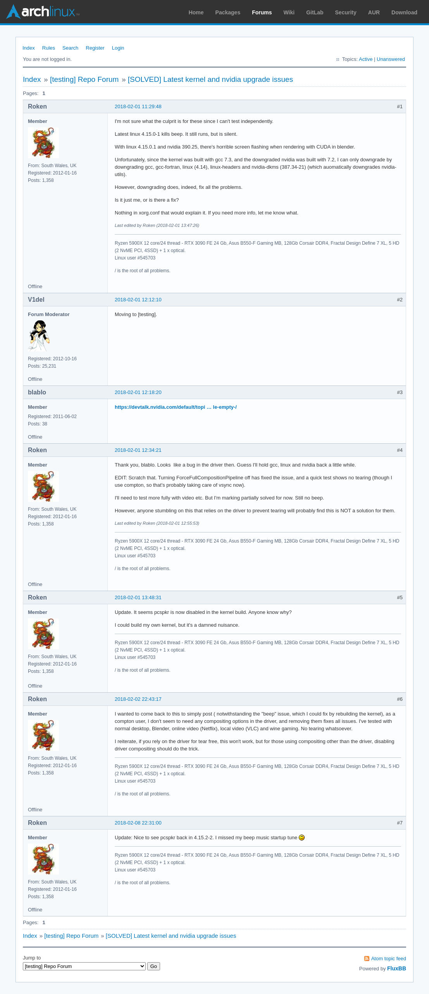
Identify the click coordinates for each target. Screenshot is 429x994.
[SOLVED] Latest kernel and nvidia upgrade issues (210, 79)
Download (404, 12)
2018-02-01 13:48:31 (138, 597)
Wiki (289, 12)
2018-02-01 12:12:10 (138, 300)
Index (28, 48)
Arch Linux (42, 11)
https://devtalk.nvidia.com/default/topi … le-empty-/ (176, 407)
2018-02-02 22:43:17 (138, 699)
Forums (262, 12)
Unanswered (391, 59)
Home (196, 12)
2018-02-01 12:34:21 (138, 450)
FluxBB (396, 968)
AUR (374, 12)
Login (118, 48)
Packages (228, 12)
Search (70, 48)
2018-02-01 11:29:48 (138, 106)
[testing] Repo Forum (84, 79)
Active (365, 59)
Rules (48, 48)
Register (95, 48)
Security (346, 12)
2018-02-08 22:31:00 (138, 823)
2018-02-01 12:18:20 (138, 392)
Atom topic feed (388, 958)
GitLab (314, 12)
